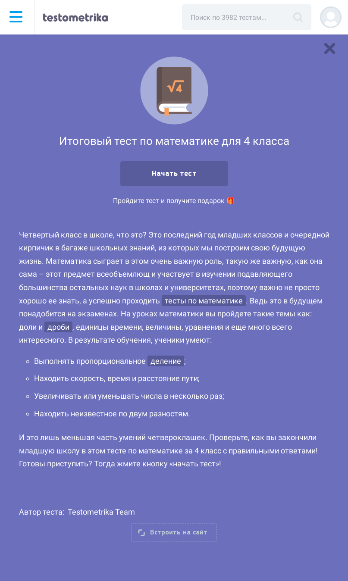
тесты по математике (204, 300)
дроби (58, 326)
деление (165, 360)
